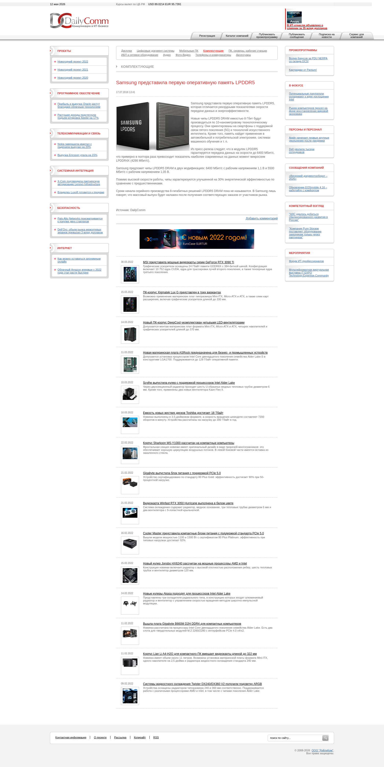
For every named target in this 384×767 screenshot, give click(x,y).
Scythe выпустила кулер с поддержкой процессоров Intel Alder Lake (189, 382)
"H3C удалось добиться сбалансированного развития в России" (308, 217)
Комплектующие (137, 67)
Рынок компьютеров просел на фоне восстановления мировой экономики (308, 111)
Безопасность (68, 207)
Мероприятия (299, 253)
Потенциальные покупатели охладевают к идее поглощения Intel (309, 96)
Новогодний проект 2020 (73, 77)
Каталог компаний (237, 35)
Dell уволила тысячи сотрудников (301, 151)
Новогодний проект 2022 (73, 61)
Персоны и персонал (305, 129)
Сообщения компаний (306, 167)
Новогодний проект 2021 (73, 69)
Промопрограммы (303, 50)
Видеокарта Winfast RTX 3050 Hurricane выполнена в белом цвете (188, 503)
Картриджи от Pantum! (303, 69)
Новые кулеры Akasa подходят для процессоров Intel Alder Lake (186, 593)
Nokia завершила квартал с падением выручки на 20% (75, 145)
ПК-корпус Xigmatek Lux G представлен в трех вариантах (182, 292)
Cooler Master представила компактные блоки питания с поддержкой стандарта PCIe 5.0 (203, 533)
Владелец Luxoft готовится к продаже (81, 192)
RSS (156, 737)
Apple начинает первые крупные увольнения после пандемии (309, 139)
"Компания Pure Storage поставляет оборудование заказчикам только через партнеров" (305, 233)
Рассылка (120, 737)
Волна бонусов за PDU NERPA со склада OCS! (308, 60)
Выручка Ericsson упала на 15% (77, 155)
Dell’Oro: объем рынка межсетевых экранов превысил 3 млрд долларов (80, 231)
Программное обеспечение (78, 93)
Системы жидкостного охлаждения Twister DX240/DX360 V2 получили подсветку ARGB (202, 684)
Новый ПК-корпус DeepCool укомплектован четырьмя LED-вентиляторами (193, 322)
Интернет (64, 248)
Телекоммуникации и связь (78, 133)
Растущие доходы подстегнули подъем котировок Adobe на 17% (78, 116)
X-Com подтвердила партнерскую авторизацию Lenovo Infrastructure (79, 183)
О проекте (100, 737)
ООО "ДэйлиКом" (322, 750)
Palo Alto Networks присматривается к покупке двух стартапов (80, 220)
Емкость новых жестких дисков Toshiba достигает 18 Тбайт (183, 413)
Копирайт (140, 737)
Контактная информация (70, 737)
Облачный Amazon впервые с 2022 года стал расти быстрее (79, 271)
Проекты (64, 50)
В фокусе (296, 85)
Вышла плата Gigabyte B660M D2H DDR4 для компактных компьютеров (192, 623)
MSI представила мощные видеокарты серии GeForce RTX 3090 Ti (188, 262)
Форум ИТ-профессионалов (306, 261)
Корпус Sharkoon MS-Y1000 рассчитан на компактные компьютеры (188, 443)
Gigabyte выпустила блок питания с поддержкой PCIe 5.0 (182, 473)
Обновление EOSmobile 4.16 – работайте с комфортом (308, 189)
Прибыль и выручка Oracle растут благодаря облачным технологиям (79, 105)
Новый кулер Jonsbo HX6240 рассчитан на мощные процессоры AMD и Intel (195, 563)
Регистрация (207, 35)
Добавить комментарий (262, 218)
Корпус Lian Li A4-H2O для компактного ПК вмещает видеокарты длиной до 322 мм (200, 654)
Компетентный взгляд (306, 205)
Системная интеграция (75, 170)
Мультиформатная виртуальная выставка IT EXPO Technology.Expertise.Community (309, 272)
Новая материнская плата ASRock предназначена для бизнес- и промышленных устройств (205, 352)
